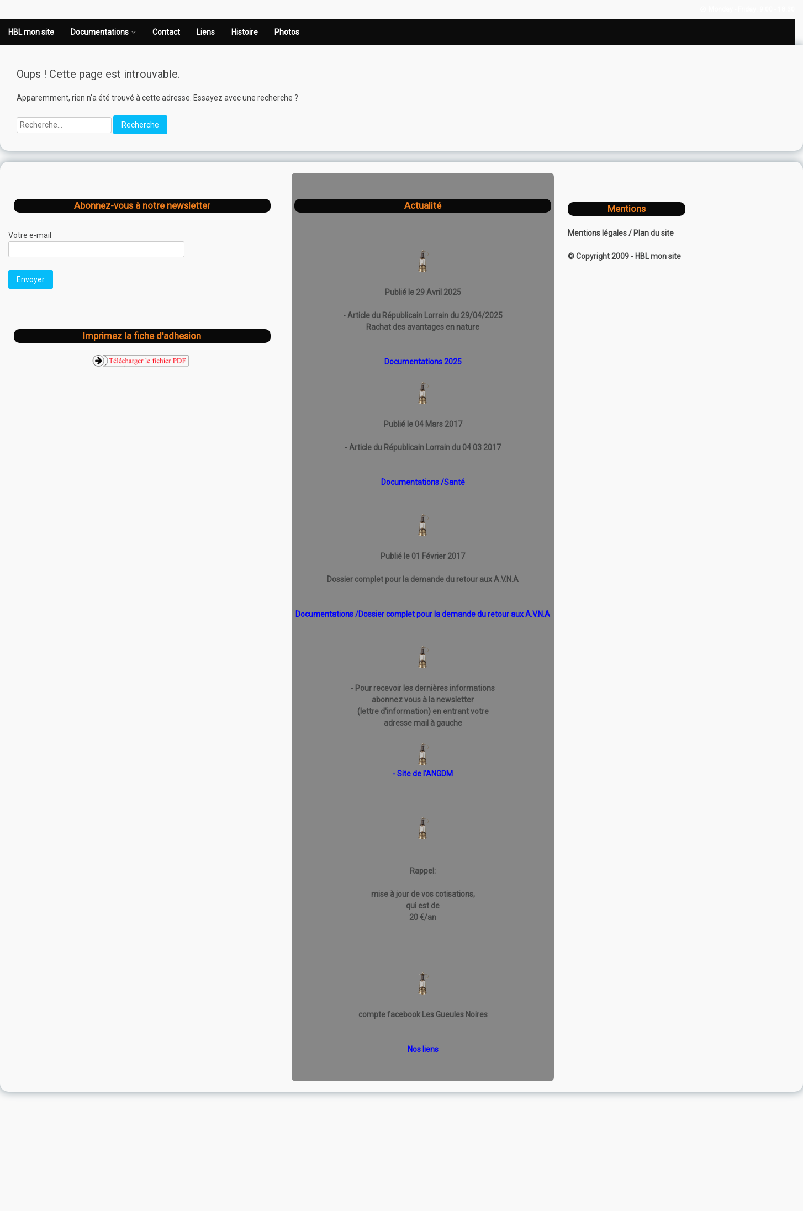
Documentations (100, 32)
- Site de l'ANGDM (423, 773)
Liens (206, 32)
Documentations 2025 (423, 361)
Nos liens (423, 1049)
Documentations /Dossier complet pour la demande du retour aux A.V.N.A (422, 614)
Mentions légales (598, 233)
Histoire (244, 32)
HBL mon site (31, 32)
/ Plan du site (651, 233)
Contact (166, 32)
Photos (286, 32)
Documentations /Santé (423, 482)
